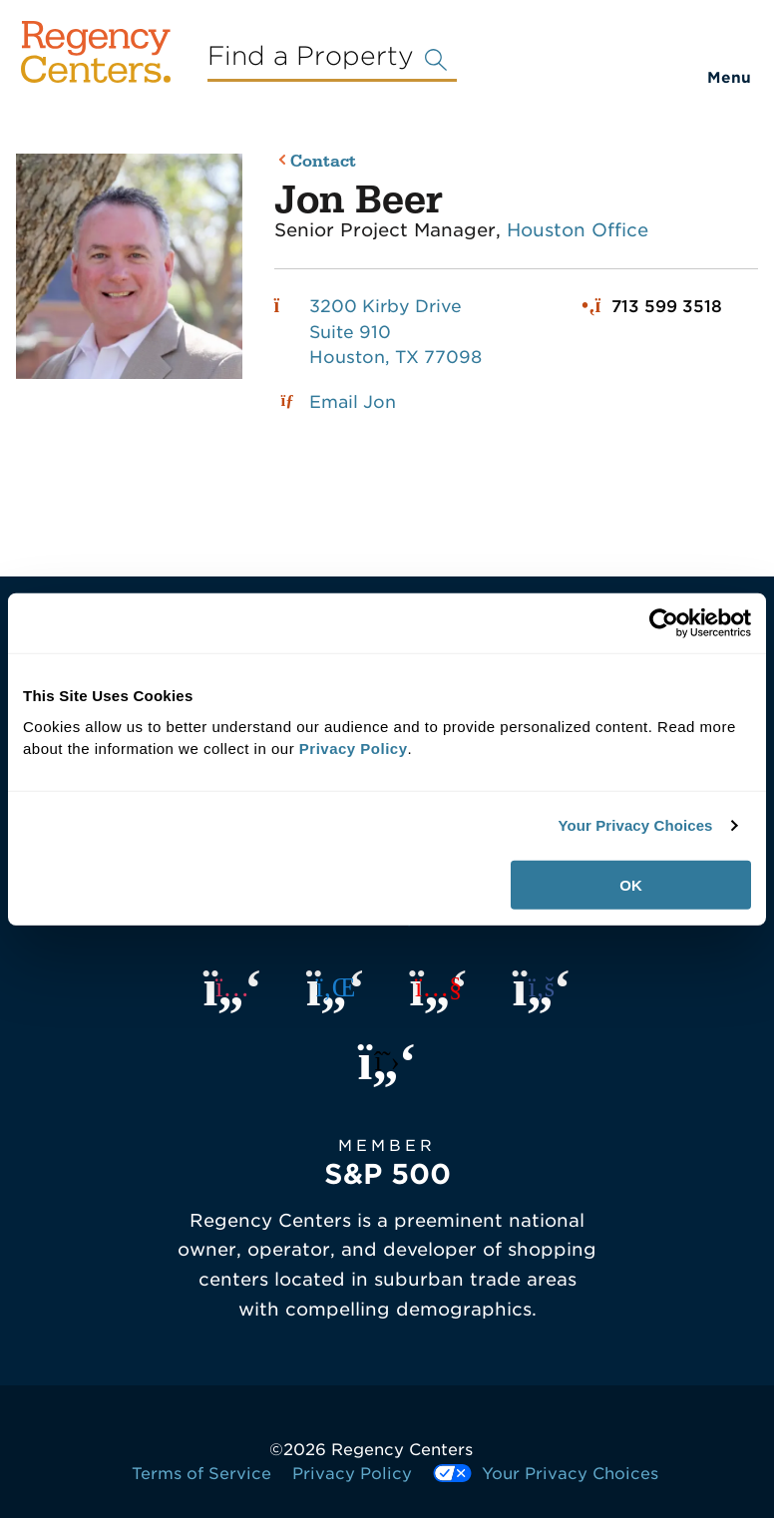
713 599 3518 (666, 306)
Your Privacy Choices (635, 825)
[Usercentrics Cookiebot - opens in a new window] (664, 623)
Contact (323, 162)
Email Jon (352, 402)
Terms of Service (201, 1473)
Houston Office (577, 229)
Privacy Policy (352, 1473)
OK (630, 884)
